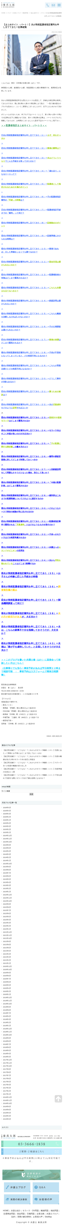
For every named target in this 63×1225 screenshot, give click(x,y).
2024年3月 (7, 854)
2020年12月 (7, 966)
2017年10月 (7, 1066)
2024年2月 (7, 857)
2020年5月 (7, 985)
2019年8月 (7, 1010)
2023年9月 (7, 867)
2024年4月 (7, 851)
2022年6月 (7, 913)
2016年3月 (7, 1116)
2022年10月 (7, 901)
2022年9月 (7, 904)
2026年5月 (7, 808)
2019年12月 (7, 997)
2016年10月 (7, 1103)
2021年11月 (7, 935)
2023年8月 (7, 870)
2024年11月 (7, 839)
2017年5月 (7, 1082)
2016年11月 (7, 1100)
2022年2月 (7, 926)
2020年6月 (7, 982)
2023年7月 (7, 873)
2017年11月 (7, 1063)
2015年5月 (7, 1119)
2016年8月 (7, 1110)
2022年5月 (7, 917)
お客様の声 (38, 1217)
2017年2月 (7, 1091)
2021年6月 (7, 948)
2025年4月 (7, 823)
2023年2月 (7, 888)
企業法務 (40, 1214)
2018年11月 (7, 1032)
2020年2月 (7, 991)
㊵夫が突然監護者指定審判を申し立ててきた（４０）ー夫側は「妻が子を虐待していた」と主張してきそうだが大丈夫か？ (30, 646)
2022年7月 (7, 910)
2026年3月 (7, 814)
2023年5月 (7, 879)
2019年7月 (7, 1013)
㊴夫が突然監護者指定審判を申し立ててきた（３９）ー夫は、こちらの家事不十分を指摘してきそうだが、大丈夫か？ (30, 630)
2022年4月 (7, 920)
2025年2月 (7, 829)
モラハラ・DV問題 (31, 1211)
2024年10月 (7, 842)
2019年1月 (7, 1026)
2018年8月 (7, 1041)
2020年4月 (7, 988)
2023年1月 (7, 892)
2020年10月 (7, 969)
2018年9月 (7, 1038)
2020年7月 (7, 979)
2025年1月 (7, 832)
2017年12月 (7, 1060)
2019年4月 (7, 1016)
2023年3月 (7, 885)
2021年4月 (7, 954)
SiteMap (48, 1217)
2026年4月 (7, 811)
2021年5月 (7, 951)
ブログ (9, 13)
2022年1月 (7, 929)
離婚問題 (25, 13)
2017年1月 (7, 1094)
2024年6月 (7, 848)
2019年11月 (7, 1001)
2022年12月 (7, 895)
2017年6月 (7, 1078)
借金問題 (21, 1214)
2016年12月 (7, 1097)
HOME (3, 13)
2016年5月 (7, 1113)
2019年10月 (7, 1004)
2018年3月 (7, 1057)
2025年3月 (7, 826)
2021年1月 (7, 963)
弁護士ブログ (17, 13)
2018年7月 (7, 1044)
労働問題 (31, 1214)
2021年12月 (7, 932)
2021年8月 (7, 944)
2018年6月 (7, 1047)
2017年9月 (7, 1069)
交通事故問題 (9, 1214)
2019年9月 (7, 1007)
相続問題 (54, 1211)
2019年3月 (7, 1019)
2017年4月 (7, 1085)
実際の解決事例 (24, 1217)
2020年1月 (7, 994)
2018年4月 (7, 1053)
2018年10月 (7, 1035)
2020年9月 (7, 973)
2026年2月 (7, 817)
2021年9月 (7, 941)
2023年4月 (7, 882)
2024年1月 (7, 860)
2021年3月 (7, 957)
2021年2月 (7, 960)
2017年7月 (7, 1075)
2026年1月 (7, 820)
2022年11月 (7, 898)
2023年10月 (7, 864)
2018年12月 (7, 1029)
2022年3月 (7, 923)
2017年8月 (7, 1072)
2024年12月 (7, 835)
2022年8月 (7, 907)
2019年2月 (7, 1022)
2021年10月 (7, 938)
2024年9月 (7, 845)
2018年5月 (7, 1050)
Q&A (13, 1217)
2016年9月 (7, 1106)
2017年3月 (7, 1088)
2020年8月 (7, 976)
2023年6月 (7, 876)
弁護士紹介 (16, 1211)
